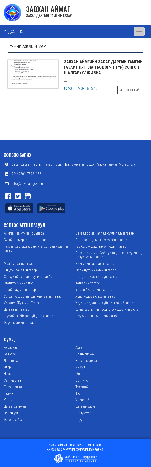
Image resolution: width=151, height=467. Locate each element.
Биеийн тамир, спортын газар (25, 240)
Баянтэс (10, 354)
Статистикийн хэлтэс (18, 283)
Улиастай (82, 400)
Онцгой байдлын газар (20, 270)
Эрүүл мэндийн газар (19, 322)
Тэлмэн (9, 393)
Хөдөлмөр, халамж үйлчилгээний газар (104, 303)
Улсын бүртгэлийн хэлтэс (94, 290)
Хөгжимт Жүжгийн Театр (21, 303)
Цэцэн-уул (11, 413)
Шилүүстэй (83, 413)
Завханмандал (86, 361)
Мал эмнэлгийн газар (19, 263)
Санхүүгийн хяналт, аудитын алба (28, 277)
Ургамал (10, 400)
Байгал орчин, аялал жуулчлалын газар (105, 233)
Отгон (80, 374)
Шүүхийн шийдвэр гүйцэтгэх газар (28, 316)
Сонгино (82, 380)
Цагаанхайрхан (15, 406)
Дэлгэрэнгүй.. (130, 90)
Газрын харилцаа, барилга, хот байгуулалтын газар (37, 248)
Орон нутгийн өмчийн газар (96, 270)
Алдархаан (11, 347)
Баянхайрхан (85, 354)
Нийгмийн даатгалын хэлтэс (96, 263)
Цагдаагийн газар (16, 309)
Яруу (79, 420)
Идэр (7, 367)
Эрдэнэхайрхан (15, 420)
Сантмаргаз (12, 380)
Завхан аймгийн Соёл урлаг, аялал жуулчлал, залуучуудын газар (109, 255)
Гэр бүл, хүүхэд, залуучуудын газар (101, 246)
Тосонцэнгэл (13, 387)
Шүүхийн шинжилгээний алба (97, 316)
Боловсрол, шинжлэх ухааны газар (101, 240)
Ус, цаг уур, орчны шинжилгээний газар (33, 296)
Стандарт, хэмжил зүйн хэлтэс (97, 277)
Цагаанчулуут (85, 406)
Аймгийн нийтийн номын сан (25, 233)
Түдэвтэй (82, 387)
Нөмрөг (9, 374)
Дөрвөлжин (12, 361)
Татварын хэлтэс (88, 283)
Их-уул (80, 367)
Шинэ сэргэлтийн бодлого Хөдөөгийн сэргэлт (109, 309)
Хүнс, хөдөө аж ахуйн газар (95, 296)
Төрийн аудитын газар (20, 290)
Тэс (78, 393)
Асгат (79, 347)
